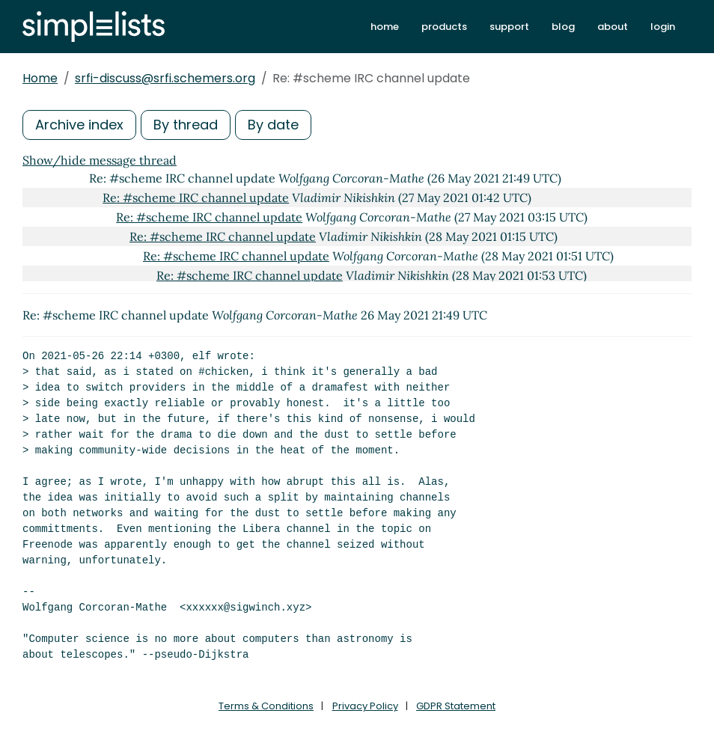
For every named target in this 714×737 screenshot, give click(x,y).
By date (273, 124)
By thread (185, 124)
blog (563, 26)
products (444, 26)
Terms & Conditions (266, 706)
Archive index (79, 124)
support (509, 26)
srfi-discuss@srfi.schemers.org (165, 78)
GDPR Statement (455, 706)
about (612, 26)
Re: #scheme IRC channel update (196, 197)
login (662, 26)
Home (40, 78)
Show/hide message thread (99, 160)
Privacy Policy (365, 706)
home (384, 26)
